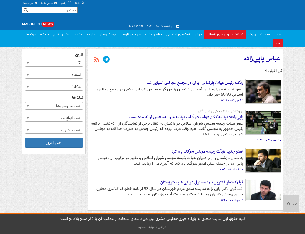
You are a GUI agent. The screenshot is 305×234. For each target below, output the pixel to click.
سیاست (265, 34)
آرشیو (66, 3)
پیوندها (31, 34)
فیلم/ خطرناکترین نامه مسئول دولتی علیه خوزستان (201, 182)
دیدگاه (44, 34)
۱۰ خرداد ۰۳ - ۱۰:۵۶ (230, 169)
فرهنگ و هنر (108, 34)
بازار (278, 42)
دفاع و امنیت (153, 34)
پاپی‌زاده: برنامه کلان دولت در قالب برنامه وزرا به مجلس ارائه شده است (186, 117)
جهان (198, 34)
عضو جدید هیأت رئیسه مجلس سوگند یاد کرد (207, 151)
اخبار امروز (54, 143)
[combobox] (54, 63)
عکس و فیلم (61, 34)
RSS (80, 3)
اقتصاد (78, 34)
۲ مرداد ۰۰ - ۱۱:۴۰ (232, 200)
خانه (278, 34)
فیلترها (77, 98)
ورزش (252, 34)
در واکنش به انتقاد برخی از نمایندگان (220, 111)
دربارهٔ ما (30, 3)
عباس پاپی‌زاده (261, 58)
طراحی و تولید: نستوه (152, 227)
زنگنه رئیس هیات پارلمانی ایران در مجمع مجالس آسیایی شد (194, 82)
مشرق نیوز (241, 14)
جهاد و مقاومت (131, 34)
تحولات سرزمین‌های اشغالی (225, 34)
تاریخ (79, 55)
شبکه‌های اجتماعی (178, 34)
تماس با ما (49, 3)
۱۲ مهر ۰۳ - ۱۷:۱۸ (232, 100)
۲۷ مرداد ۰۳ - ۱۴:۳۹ (268, 140)
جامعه (91, 34)
